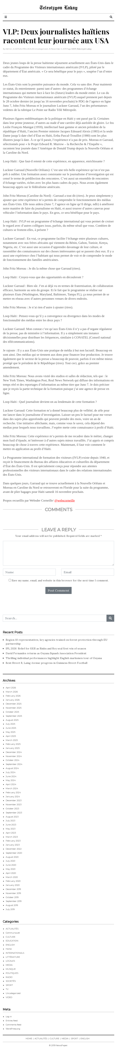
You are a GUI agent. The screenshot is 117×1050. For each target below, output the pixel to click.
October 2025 (12, 712)
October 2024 (12, 760)
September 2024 (14, 764)
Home (9, 949)
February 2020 (13, 881)
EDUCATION (12, 940)
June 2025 (11, 728)
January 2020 (13, 885)
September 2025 (14, 716)
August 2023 (12, 816)
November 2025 (13, 708)
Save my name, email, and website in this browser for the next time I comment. (60, 580)
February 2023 (13, 840)
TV (7, 989)
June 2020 (11, 865)
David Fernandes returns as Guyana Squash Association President (46, 653)
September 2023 (14, 812)
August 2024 (12, 768)
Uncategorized (13, 993)
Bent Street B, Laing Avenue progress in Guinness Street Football (46, 663)
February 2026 (13, 696)
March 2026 (12, 691)
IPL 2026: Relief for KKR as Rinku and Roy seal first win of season (46, 648)
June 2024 (11, 776)
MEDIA (9, 965)
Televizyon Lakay (59, 7)
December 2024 (14, 752)
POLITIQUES (12, 973)
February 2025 (13, 744)
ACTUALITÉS (12, 928)
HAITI (73, 49)
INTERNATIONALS (15, 953)
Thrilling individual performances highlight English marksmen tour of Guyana (54, 658)
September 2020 (14, 853)
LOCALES (10, 961)
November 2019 (13, 893)
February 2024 (13, 792)
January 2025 (13, 748)
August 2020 (12, 857)
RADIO (9, 977)
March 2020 (12, 877)
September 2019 (13, 901)
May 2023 (10, 828)
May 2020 (10, 869)
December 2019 (13, 889)
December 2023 (13, 800)
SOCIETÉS (11, 981)
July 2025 (10, 724)
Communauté (13, 933)
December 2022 (14, 849)
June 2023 (11, 824)
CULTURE (10, 937)
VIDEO (9, 997)
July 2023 (10, 820)
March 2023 (12, 837)
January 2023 (13, 845)
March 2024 (12, 788)
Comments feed (13, 1024)
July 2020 (10, 861)
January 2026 (13, 700)
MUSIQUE (11, 969)
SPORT (9, 985)
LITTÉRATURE (13, 957)
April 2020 (11, 873)
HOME (29, 1038)
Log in (9, 1016)
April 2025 (11, 736)
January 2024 (13, 796)
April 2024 (11, 784)
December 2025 (13, 703)
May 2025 (10, 732)
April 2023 (11, 832)
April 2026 (11, 687)
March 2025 (12, 740)
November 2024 (14, 756)
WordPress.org (13, 1028)
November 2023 (13, 804)
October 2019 (12, 897)
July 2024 (11, 772)
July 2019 (10, 909)
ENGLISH (10, 945)
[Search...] (55, 618)
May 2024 (11, 780)
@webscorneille (64, 500)
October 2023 (12, 808)
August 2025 (12, 720)
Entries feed (12, 1020)
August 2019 (12, 905)
